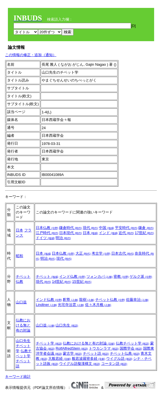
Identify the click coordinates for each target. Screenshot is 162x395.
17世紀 (144, 233)
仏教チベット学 (132, 343)
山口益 (21, 302)
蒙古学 (72, 353)
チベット (47, 276)
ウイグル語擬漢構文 (79, 363)
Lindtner (46, 305)
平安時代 (126, 228)
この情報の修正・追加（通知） (30, 55)
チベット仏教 (110, 299)
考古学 (101, 253)
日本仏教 (47, 228)
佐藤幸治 (137, 299)
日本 (19, 230)
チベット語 (96, 353)
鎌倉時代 (70, 228)
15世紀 (81, 281)
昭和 (19, 256)
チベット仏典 (125, 353)
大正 (83, 253)
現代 (90, 228)
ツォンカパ (99, 276)
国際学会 (131, 348)
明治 (63, 238)
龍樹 (86, 299)
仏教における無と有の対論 (23, 325)
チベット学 (49, 343)
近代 (126, 233)
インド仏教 (72, 276)
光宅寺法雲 (71, 305)
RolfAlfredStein (72, 348)
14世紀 (61, 281)
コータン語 (114, 363)
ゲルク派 (141, 276)
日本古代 (122, 253)
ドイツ (45, 238)
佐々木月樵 (98, 305)
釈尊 (70, 299)
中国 (106, 228)
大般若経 (59, 358)
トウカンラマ (104, 348)
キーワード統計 (18, 376)
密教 (121, 276)
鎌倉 (146, 228)
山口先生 (67, 325)
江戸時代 (47, 233)
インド (108, 233)
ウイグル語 (119, 358)
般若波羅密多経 (88, 358)
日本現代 (70, 233)
